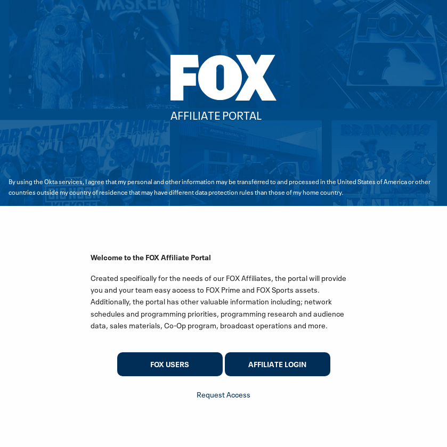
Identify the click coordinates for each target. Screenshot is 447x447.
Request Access (223, 394)
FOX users (169, 364)
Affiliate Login (277, 364)
